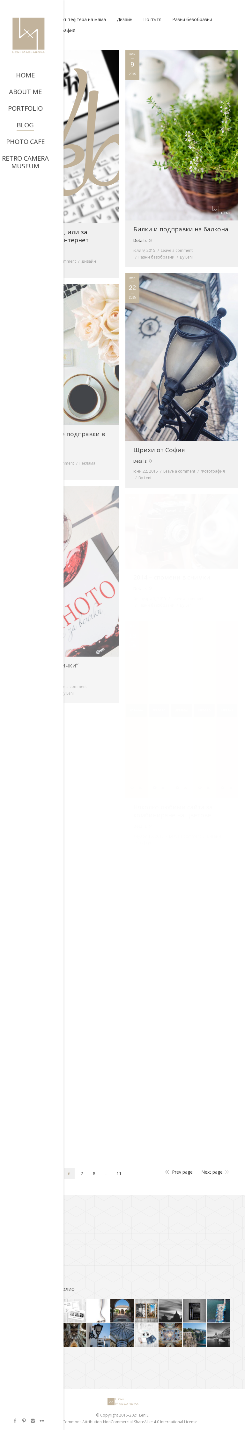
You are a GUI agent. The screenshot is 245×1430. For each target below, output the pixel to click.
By (25, 268)
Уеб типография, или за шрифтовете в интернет (51, 236)
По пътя (152, 19)
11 (119, 1173)
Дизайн (124, 19)
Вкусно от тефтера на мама (75, 19)
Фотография (61, 30)
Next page (212, 1172)
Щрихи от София (159, 450)
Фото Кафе (25, 1269)
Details (21, 251)
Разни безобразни (192, 19)
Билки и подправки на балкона (180, 229)
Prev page (182, 1172)
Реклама (87, 463)
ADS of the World (30, 1237)
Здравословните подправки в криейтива (59, 438)
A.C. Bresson (26, 1227)
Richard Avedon (29, 1258)
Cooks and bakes (31, 1248)
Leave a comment (60, 261)
